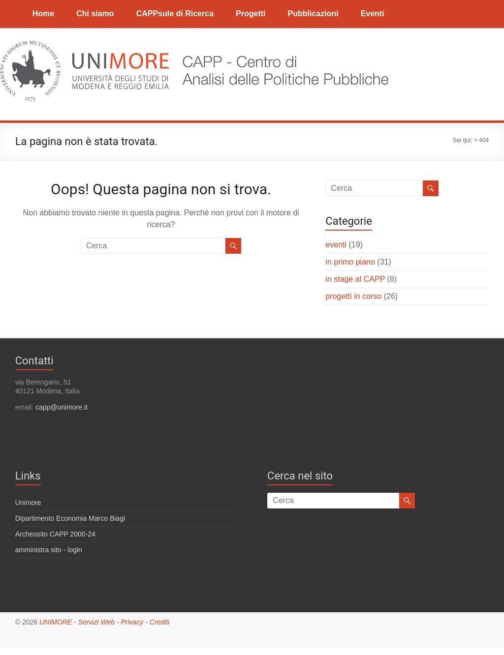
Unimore (28, 502)
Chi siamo (95, 13)
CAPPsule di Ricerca (175, 13)
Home (43, 13)
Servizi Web (96, 622)
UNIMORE (55, 622)
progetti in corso (353, 296)
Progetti (250, 13)
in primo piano (350, 262)
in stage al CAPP (355, 279)
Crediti (159, 622)
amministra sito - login (48, 550)
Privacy (132, 622)
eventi (335, 244)
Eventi (372, 13)
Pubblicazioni (313, 13)
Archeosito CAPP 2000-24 (55, 534)
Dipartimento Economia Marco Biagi (70, 518)
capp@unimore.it (61, 407)
